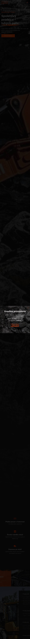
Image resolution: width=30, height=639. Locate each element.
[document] (15, 319)
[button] (28, 307)
